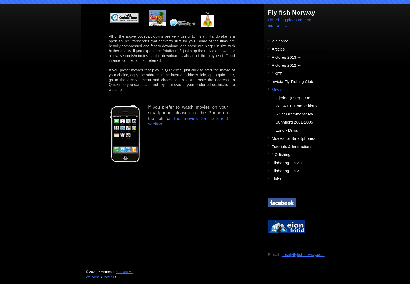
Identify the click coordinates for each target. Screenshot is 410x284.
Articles (278, 49)
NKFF (277, 73)
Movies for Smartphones (293, 138)
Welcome (280, 41)
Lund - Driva (287, 130)
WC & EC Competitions (296, 106)
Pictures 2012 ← (286, 65)
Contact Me (124, 272)
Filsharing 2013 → (288, 171)
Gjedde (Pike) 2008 (293, 98)
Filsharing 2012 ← (288, 162)
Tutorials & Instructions (292, 146)
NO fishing (281, 154)
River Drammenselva (294, 114)
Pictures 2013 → (286, 57)
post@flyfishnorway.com (303, 254)
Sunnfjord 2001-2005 (294, 122)
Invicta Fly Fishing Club (292, 81)
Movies (278, 89)
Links (276, 179)
